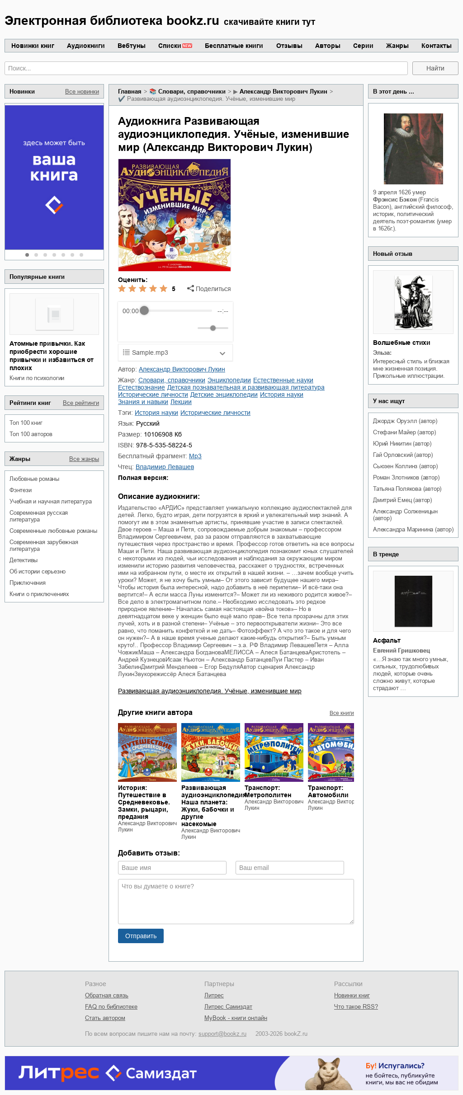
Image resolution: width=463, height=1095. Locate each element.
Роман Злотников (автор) (406, 477)
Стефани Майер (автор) (404, 432)
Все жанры (84, 459)
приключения (27, 582)
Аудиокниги (86, 45)
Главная (130, 91)
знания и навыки (143, 401)
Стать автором (105, 1018)
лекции (181, 401)
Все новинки (82, 91)
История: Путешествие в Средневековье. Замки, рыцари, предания (144, 802)
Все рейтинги (81, 402)
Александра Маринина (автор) (413, 529)
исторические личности (153, 394)
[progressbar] (178, 310)
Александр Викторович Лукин (283, 91)
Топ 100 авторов (30, 434)
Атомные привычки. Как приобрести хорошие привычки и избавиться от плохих (51, 355)
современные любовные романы (53, 530)
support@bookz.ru (222, 1033)
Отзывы (289, 45)
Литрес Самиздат (228, 1006)
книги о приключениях (39, 594)
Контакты (436, 45)
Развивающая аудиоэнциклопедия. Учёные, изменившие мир (210, 691)
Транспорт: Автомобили (328, 791)
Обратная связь (106, 995)
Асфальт (387, 640)
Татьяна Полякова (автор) (407, 488)
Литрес (214, 995)
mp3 (195, 456)
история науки (281, 394)
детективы (23, 560)
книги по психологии (36, 378)
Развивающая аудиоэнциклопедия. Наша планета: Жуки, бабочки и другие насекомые (214, 805)
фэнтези (20, 490)
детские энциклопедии (224, 394)
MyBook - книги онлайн (235, 1018)
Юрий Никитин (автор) (402, 443)
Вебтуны (132, 45)
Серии (363, 45)
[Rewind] (132, 328)
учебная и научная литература (50, 501)
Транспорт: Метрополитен (268, 791)
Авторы (327, 45)
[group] (175, 322)
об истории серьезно (37, 571)
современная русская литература (38, 516)
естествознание (141, 387)
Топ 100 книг (26, 422)
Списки (169, 45)
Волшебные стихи (401, 342)
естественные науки (283, 380)
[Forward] (171, 328)
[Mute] (189, 328)
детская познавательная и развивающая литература (246, 387)
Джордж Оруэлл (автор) (405, 421)
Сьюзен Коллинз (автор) (405, 466)
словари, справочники (192, 91)
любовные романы (34, 478)
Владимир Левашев (165, 466)
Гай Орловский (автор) (403, 454)
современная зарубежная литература (43, 545)
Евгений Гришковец (401, 650)
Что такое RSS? (356, 1006)
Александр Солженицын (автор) (405, 515)
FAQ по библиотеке (111, 1006)
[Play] (151, 328)
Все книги (342, 713)
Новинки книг (32, 45)
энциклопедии (229, 380)
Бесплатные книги (234, 45)
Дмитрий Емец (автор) (402, 500)
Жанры (397, 45)
